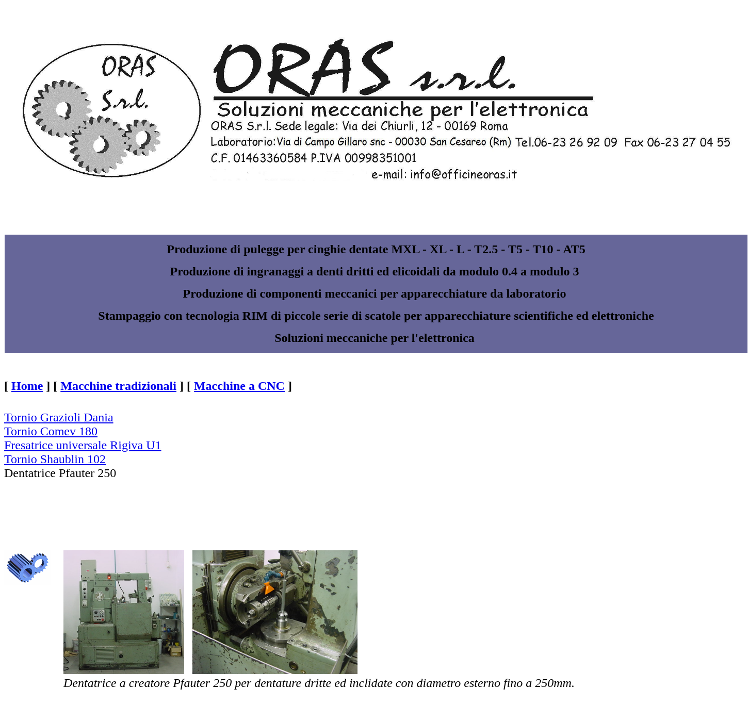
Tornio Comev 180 (50, 431)
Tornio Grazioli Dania (58, 417)
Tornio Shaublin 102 (55, 459)
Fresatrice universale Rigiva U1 (82, 445)
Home (27, 385)
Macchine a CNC (239, 385)
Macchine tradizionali (118, 385)
